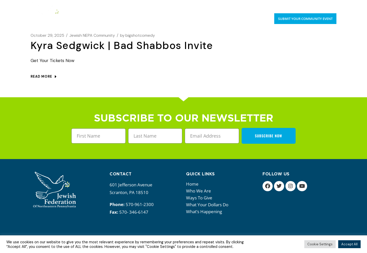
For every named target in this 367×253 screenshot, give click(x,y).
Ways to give (200, 198)
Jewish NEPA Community (92, 35)
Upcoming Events (299, 5)
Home (192, 184)
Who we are (200, 191)
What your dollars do (208, 205)
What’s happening (205, 211)
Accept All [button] (349, 244)
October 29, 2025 (47, 35)
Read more (43, 76)
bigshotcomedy (137, 35)
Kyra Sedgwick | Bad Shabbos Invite (122, 45)
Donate (329, 5)
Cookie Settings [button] (320, 244)
